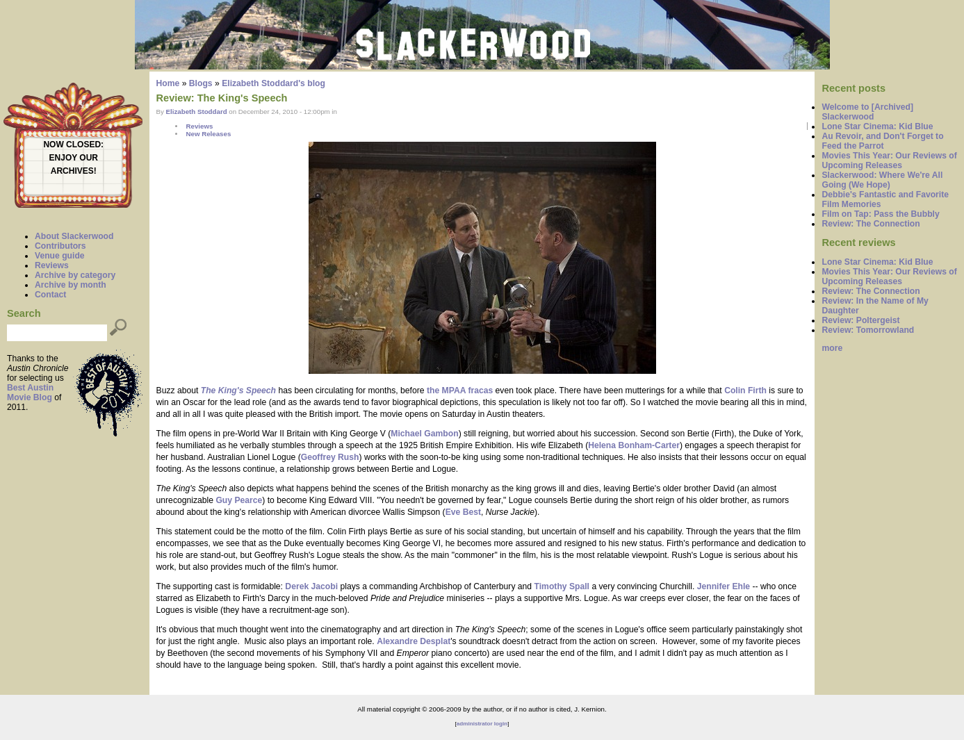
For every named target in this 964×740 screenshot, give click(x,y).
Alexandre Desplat (413, 641)
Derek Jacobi (311, 586)
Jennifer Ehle (723, 586)
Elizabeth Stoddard (196, 111)
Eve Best (463, 512)
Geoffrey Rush (330, 457)
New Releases (208, 134)
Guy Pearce (238, 500)
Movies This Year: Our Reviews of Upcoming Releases (889, 160)
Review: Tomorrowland (868, 330)
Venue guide (60, 256)
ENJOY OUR (73, 158)
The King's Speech (238, 390)
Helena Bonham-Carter (634, 445)
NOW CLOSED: (73, 144)
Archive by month (70, 285)
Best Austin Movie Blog (30, 392)
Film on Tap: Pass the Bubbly (880, 214)
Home (168, 83)
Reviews (52, 265)
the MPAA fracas (460, 390)
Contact (50, 294)
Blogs (201, 83)
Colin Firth (745, 390)
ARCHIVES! (74, 171)
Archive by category (75, 275)
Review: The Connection (871, 224)
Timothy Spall (561, 586)
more (832, 348)
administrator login (482, 724)
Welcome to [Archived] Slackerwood (867, 112)
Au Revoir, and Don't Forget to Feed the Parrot (882, 141)
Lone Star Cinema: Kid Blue (877, 126)
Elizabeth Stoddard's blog (273, 83)
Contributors (60, 246)
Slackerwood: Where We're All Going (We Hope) (882, 180)
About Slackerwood (74, 236)
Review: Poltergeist (860, 320)
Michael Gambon (424, 433)
